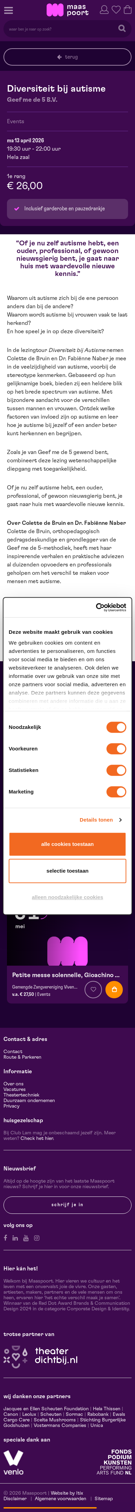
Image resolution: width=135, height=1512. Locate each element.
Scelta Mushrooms (54, 1420)
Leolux (29, 1414)
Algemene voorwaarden (60, 1498)
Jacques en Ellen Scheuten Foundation (46, 1408)
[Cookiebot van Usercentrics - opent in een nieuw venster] (96, 607)
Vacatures (14, 1089)
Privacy (11, 1106)
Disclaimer (14, 1498)
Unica (96, 1425)
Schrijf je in (67, 1204)
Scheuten (51, 1414)
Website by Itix (67, 1493)
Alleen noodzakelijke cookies (67, 897)
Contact (12, 1051)
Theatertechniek (21, 1095)
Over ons (13, 1084)
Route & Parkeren (22, 1057)
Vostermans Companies (60, 1425)
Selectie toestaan (68, 871)
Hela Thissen (106, 1408)
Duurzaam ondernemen (29, 1100)
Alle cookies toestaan (67, 844)
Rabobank (98, 1414)
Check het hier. (37, 1138)
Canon (10, 1414)
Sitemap (104, 1498)
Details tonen (96, 820)
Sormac (74, 1414)
